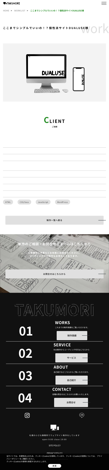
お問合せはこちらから (54, 273)
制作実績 (71, 335)
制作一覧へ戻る (54, 220)
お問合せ (71, 402)
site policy (54, 445)
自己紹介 (71, 380)
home (6, 10)
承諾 (54, 465)
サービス (71, 357)
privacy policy (54, 453)
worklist (20, 10)
